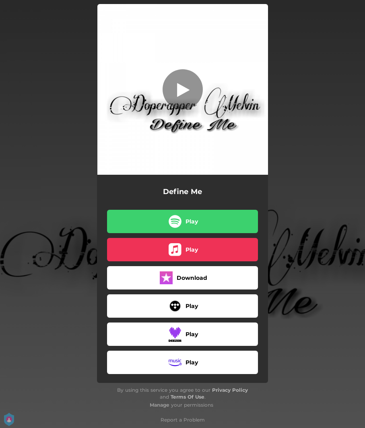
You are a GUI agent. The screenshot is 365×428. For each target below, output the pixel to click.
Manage (159, 405)
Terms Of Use (187, 397)
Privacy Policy (230, 390)
